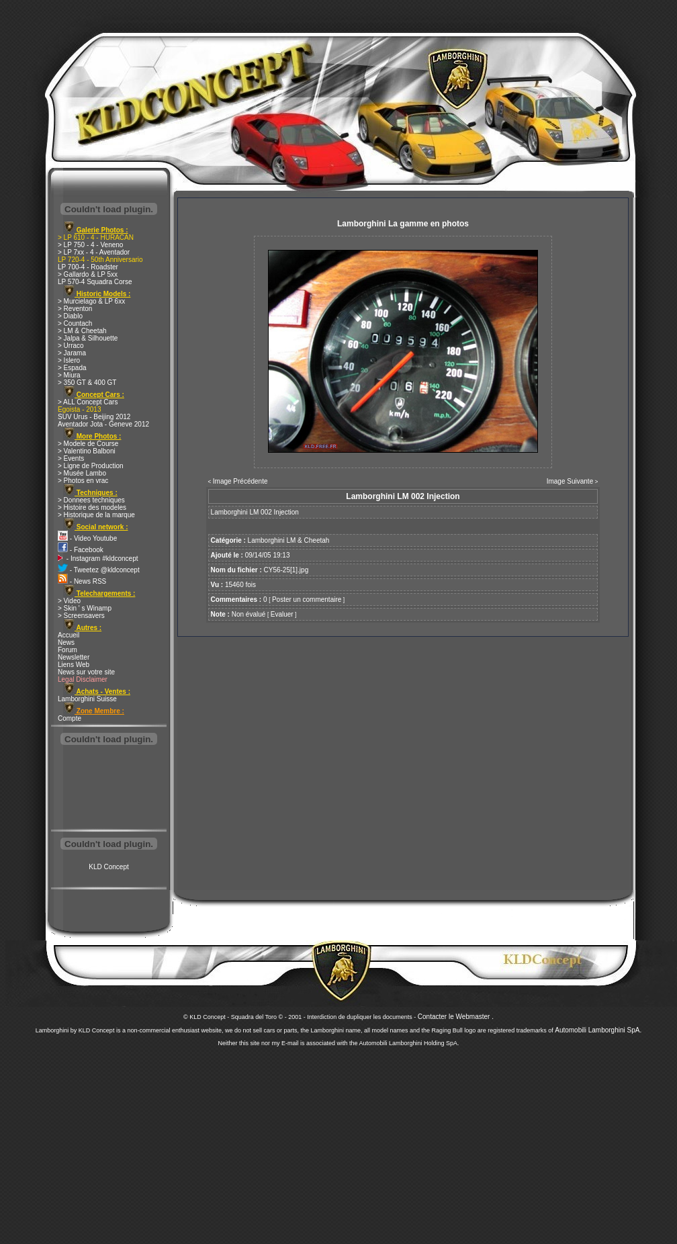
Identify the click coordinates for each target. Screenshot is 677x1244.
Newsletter (73, 657)
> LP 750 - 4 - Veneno (90, 245)
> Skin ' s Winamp (84, 608)
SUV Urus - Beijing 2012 (94, 416)
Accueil (68, 635)
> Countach (75, 323)
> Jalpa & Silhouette (88, 338)
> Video (69, 601)
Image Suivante (570, 481)
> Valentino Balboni (87, 451)
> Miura (69, 375)
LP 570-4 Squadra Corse (95, 281)
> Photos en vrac (83, 480)
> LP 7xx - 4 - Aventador (94, 252)
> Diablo (70, 316)
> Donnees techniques (91, 500)
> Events (71, 458)
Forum (67, 650)
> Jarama (72, 353)
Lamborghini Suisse (87, 699)
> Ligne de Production (91, 466)
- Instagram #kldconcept (98, 558)
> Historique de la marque (96, 515)
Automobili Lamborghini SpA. (598, 1030)
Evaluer (282, 614)
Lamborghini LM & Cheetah (289, 540)
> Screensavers (81, 615)
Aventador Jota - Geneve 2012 (103, 424)
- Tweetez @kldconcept (99, 570)
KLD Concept (108, 867)
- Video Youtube (87, 538)
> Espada (72, 367)
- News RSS (82, 581)
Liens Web (73, 664)
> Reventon (75, 308)
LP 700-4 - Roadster (88, 267)
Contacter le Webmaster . (456, 1016)
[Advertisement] (109, 788)
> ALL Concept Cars (88, 402)
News (66, 642)
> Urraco (71, 345)
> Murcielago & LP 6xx (91, 301)
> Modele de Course (88, 443)
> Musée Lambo (82, 473)
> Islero (69, 360)
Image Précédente (240, 481)
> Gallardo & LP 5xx (88, 274)
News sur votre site (86, 672)
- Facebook (80, 549)
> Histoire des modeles (92, 507)
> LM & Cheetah (82, 331)
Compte (69, 718)
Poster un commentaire (306, 599)
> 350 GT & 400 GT (87, 382)
